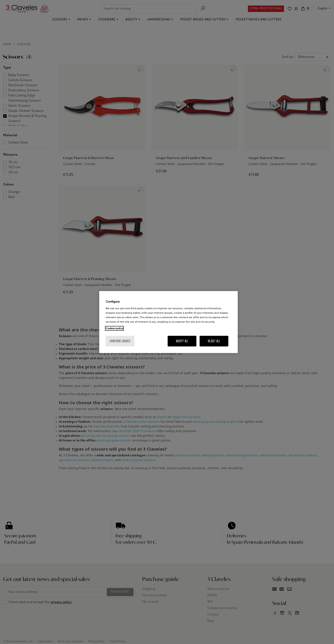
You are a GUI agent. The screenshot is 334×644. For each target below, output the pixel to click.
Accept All (182, 341)
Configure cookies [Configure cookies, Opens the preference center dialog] (120, 341)
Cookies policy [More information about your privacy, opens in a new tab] (114, 328)
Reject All (214, 341)
